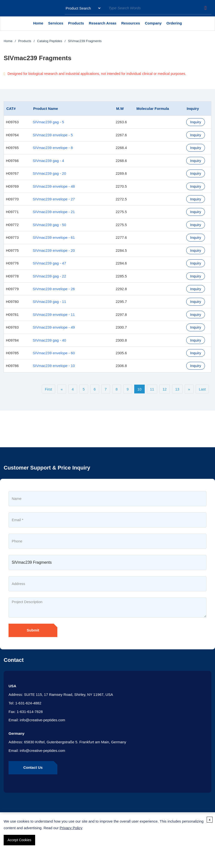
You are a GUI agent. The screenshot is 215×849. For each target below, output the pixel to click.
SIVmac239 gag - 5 (48, 122)
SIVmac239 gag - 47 (49, 263)
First (48, 389)
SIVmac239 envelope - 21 (54, 212)
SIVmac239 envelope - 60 (54, 353)
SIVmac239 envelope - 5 (53, 135)
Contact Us (32, 767)
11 (152, 389)
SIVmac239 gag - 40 (49, 340)
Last (202, 389)
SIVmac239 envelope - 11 (54, 314)
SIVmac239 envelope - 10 (54, 366)
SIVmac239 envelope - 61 (54, 237)
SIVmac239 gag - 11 (49, 301)
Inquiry (195, 122)
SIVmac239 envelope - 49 (54, 327)
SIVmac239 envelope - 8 (53, 148)
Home (38, 23)
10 (139, 389)
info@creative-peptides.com (42, 720)
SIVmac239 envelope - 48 (54, 186)
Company (154, 25)
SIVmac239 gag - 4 (48, 161)
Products (77, 25)
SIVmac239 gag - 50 (49, 225)
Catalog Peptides (49, 41)
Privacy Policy (71, 828)
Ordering (174, 23)
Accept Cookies (19, 840)
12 (165, 389)
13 (177, 389)
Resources (130, 23)
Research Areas (104, 25)
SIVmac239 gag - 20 (49, 173)
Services (57, 25)
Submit (33, 630)
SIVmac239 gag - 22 (49, 276)
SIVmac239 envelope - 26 (54, 289)
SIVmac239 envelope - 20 (54, 250)
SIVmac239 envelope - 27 (54, 199)
